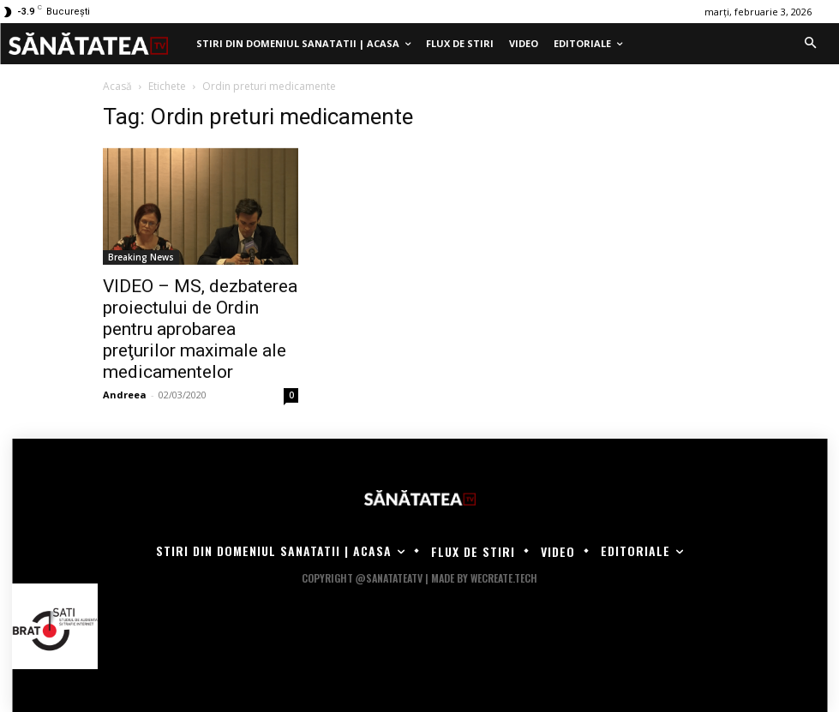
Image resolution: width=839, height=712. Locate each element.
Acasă (117, 86)
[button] (809, 43)
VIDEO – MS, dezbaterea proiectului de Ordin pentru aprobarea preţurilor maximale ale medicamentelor (200, 329)
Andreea (125, 394)
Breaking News (141, 257)
